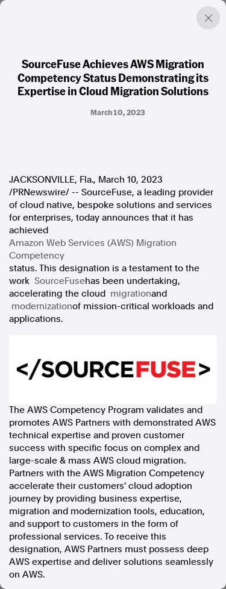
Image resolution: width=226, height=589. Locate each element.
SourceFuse (59, 281)
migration (130, 293)
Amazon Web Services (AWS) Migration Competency (93, 249)
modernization (41, 306)
